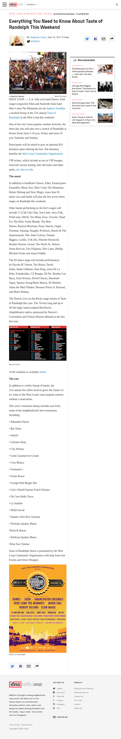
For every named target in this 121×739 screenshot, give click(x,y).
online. (43, 372)
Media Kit (78, 708)
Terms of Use (14, 724)
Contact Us (78, 696)
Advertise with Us (81, 692)
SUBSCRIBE (60, 717)
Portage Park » (79, 114)
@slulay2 (35, 41)
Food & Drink (82, 14)
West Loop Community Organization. (42, 153)
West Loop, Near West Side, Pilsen (30, 14)
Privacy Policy (26, 724)
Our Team (78, 700)
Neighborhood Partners (83, 688)
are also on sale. (25, 169)
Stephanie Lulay (38, 37)
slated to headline (55, 108)
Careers (77, 704)
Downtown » (78, 65)
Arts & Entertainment (64, 14)
